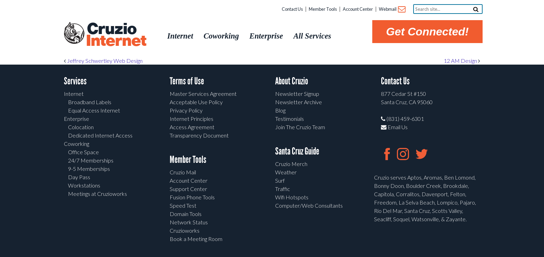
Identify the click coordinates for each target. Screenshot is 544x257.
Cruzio (116, 35)
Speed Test (183, 205)
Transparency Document (199, 135)
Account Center (358, 9)
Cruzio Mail (183, 172)
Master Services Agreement (203, 93)
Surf (280, 180)
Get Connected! (427, 31)
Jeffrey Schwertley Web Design (103, 60)
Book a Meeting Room (196, 238)
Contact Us (292, 9)
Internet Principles (191, 118)
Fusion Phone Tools (192, 197)
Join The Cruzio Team (300, 127)
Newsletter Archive (298, 102)
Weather (286, 172)
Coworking (76, 143)
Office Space (83, 152)
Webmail (392, 9)
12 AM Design (462, 60)
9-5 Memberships (89, 168)
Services (75, 81)
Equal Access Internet (94, 110)
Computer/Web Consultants (309, 205)
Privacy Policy (186, 110)
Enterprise (76, 118)
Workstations (84, 185)
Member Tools (323, 9)
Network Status (189, 222)
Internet (74, 93)
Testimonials (289, 118)
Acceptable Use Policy (196, 102)
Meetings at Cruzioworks (97, 193)
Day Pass (79, 177)
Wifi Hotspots (291, 197)
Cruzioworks (184, 230)
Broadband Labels (89, 102)
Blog (280, 110)
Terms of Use (187, 81)
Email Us (394, 127)
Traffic (282, 188)
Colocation (81, 127)
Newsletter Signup (297, 93)
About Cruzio (291, 81)
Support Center (188, 188)
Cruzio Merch (291, 163)
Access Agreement (192, 127)
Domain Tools (186, 213)
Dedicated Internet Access (100, 135)
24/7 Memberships (90, 160)
